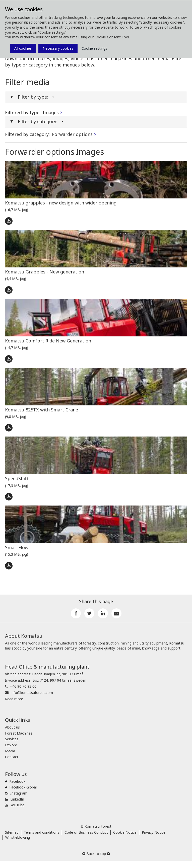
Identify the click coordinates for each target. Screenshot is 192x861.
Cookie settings (94, 48)
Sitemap (12, 832)
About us (12, 727)
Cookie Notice (125, 832)
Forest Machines (18, 733)
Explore (11, 745)
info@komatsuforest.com (32, 692)
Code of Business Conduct (86, 832)
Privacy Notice (153, 832)
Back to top (96, 853)
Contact (11, 756)
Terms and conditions (41, 832)
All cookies (23, 48)
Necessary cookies (58, 48)
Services (11, 739)
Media (10, 751)
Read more (14, 698)
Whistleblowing (17, 837)
